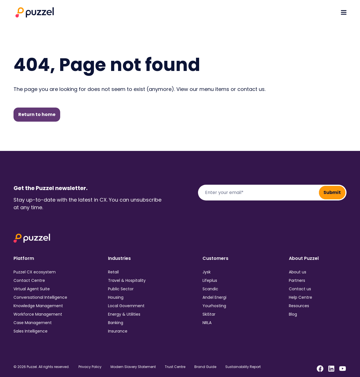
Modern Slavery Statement (133, 367)
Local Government (126, 306)
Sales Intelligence (31, 331)
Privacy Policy (90, 367)
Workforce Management (38, 314)
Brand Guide (205, 367)
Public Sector (121, 289)
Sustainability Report (243, 367)
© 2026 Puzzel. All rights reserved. (41, 367)
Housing (115, 297)
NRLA (207, 323)
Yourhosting (214, 306)
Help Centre (300, 297)
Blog (293, 314)
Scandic (210, 289)
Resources (299, 306)
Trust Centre (175, 367)
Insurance (117, 331)
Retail (113, 272)
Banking (115, 323)
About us (297, 272)
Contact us (300, 289)
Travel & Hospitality (127, 280)
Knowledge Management (38, 306)
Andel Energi (214, 297)
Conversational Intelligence (40, 297)
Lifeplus (209, 280)
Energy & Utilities (124, 314)
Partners (297, 280)
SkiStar (208, 314)
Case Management (33, 323)
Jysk (206, 272)
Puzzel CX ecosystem (35, 272)
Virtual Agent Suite (32, 289)
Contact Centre (29, 280)
